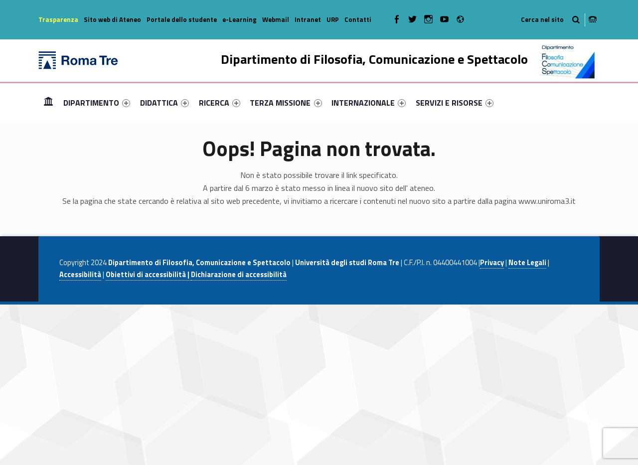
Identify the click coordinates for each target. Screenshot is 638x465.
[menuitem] (48, 103)
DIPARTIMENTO (96, 103)
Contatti (357, 19)
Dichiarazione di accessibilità (239, 274)
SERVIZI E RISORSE (454, 103)
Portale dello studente (182, 19)
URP (332, 19)
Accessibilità (80, 274)
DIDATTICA (164, 103)
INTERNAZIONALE (368, 103)
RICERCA (219, 103)
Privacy (492, 262)
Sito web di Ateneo (112, 19)
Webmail (275, 19)
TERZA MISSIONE (285, 103)
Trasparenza (58, 19)
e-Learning (239, 19)
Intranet (308, 19)
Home (48, 102)
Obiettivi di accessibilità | (148, 274)
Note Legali (527, 262)
